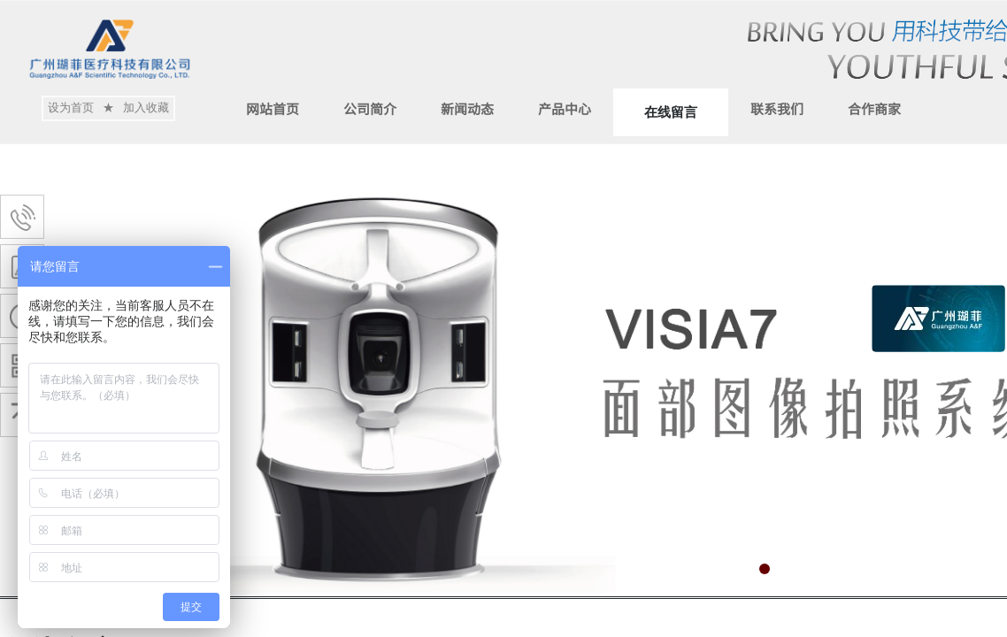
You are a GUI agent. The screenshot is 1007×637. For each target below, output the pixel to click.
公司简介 (369, 108)
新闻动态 (467, 108)
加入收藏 (146, 107)
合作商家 (874, 108)
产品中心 (564, 108)
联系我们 (776, 108)
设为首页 (71, 107)
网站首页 (272, 108)
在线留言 (670, 112)
